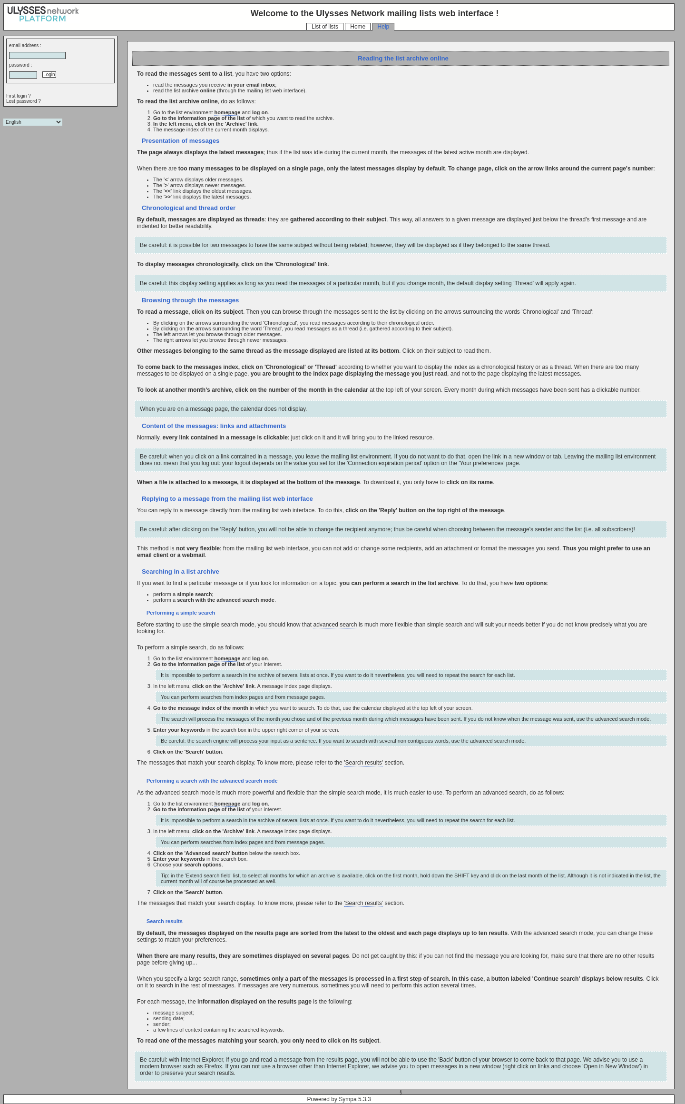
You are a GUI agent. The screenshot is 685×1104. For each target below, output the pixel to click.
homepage (227, 112)
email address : (25, 45)
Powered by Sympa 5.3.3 (339, 1099)
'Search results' (363, 762)
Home (357, 26)
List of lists (325, 26)
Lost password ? (23, 101)
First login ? (18, 96)
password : (20, 65)
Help (384, 26)
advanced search (335, 624)
